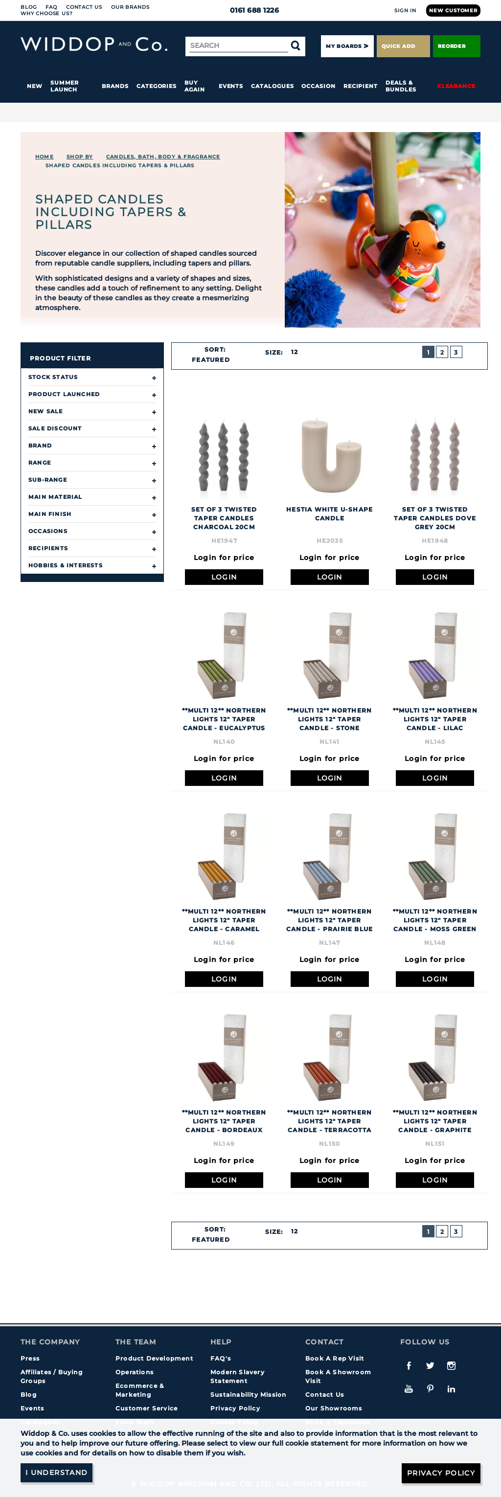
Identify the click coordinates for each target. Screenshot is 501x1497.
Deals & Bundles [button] (401, 86)
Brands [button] (115, 86)
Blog (29, 7)
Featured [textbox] (211, 359)
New (35, 86)
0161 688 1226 (250, 10)
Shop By (80, 157)
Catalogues (272, 86)
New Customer (453, 10)
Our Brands (130, 7)
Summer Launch (64, 86)
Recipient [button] (360, 86)
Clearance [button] (456, 86)
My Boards (343, 46)
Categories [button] (157, 86)
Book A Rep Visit (334, 1358)
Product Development (154, 1358)
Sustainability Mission (248, 1394)
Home (44, 157)
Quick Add (403, 46)
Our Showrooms (334, 1408)
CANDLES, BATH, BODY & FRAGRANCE (163, 157)
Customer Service (146, 1408)
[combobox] (215, 360)
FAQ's (220, 1358)
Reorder (457, 46)
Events (231, 86)
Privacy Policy (235, 1408)
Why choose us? (47, 13)
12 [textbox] (294, 352)
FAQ (51, 7)
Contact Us (84, 7)
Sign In (405, 10)
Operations (134, 1372)
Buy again (194, 86)
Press (30, 1358)
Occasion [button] (318, 86)
